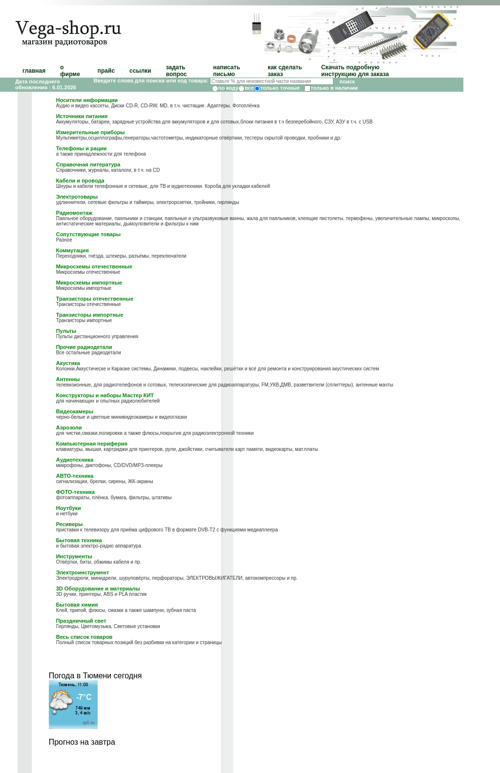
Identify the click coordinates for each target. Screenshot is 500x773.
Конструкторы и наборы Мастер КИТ (105, 395)
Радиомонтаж (74, 213)
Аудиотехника (74, 460)
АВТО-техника (75, 476)
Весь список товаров (84, 637)
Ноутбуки (68, 508)
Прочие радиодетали (84, 347)
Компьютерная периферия (91, 444)
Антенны (68, 379)
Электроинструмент (82, 572)
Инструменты (74, 556)
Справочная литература (88, 164)
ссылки (140, 70)
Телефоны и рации (81, 148)
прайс (106, 70)
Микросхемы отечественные (94, 266)
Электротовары (77, 197)
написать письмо (226, 71)
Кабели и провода (80, 180)
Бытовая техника (79, 540)
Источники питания (82, 116)
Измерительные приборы (90, 132)
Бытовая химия (77, 605)
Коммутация (72, 250)
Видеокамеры (75, 411)
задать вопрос (176, 71)
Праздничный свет (81, 621)
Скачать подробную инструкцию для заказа (355, 71)
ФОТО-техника (75, 492)
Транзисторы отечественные (94, 299)
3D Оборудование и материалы (98, 588)
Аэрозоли (69, 427)
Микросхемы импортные (89, 282)
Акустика (68, 363)
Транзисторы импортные (90, 315)
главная (33, 70)
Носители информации (87, 100)
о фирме (70, 71)
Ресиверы (69, 524)
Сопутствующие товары (88, 234)
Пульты (66, 331)
